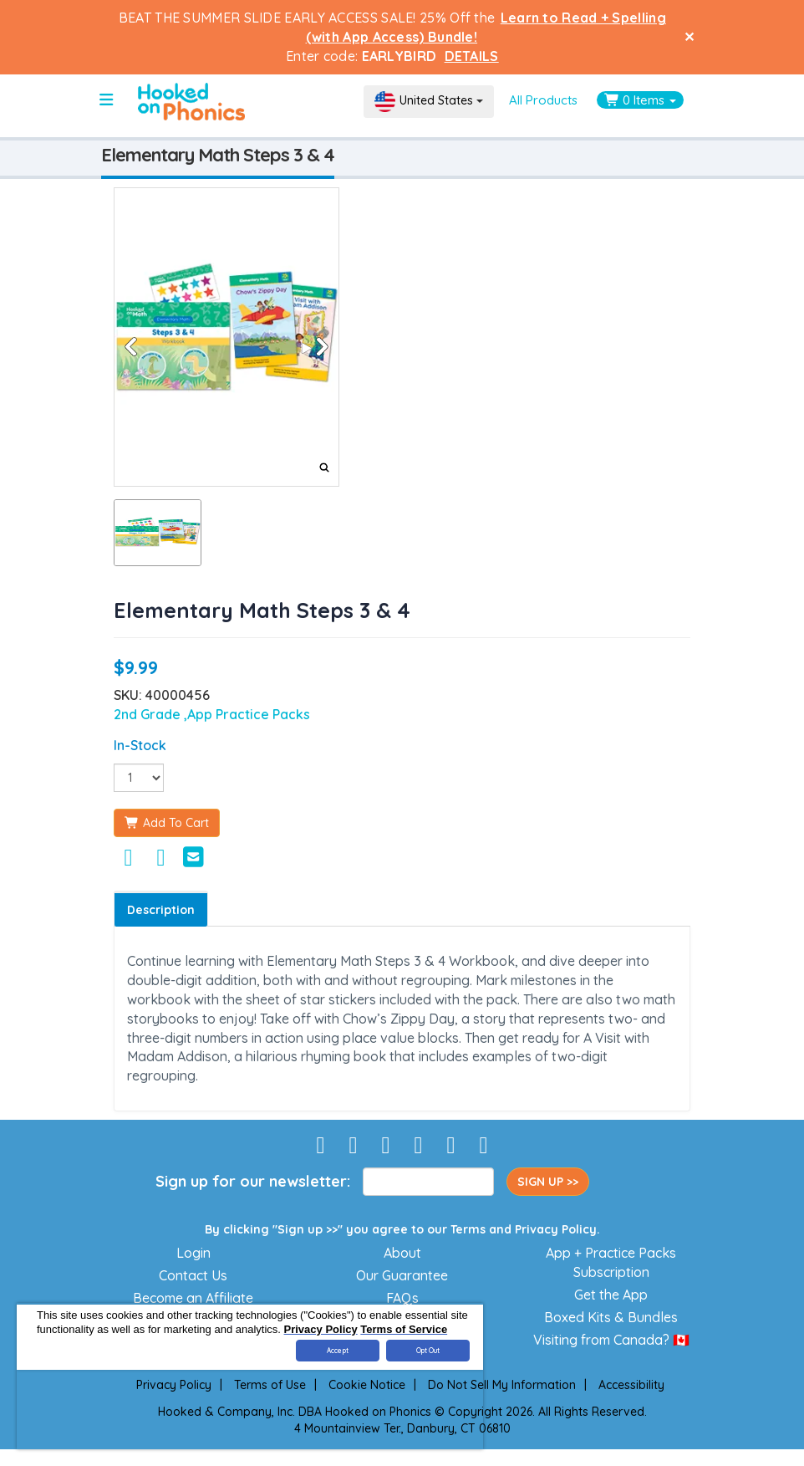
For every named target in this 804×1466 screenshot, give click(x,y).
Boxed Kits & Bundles (611, 1317)
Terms (468, 1229)
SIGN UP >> (547, 1181)
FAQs (402, 1298)
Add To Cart (167, 822)
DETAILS (472, 56)
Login (193, 1252)
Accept (338, 1350)
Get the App (611, 1294)
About (402, 1252)
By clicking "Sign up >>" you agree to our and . (402, 1229)
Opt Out (428, 1350)
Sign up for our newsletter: (252, 1181)
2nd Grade (149, 714)
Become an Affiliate (193, 1298)
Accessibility (631, 1384)
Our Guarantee (402, 1275)
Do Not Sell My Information (502, 1384)
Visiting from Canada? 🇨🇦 (611, 1339)
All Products (543, 100)
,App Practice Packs (247, 714)
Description (161, 909)
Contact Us (193, 1275)
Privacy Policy (556, 1229)
